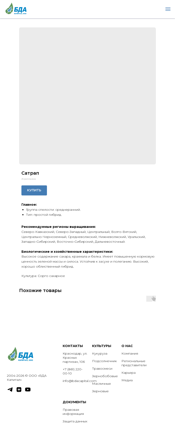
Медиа (127, 380)
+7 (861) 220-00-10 (72, 371)
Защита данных (75, 421)
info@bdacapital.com (80, 381)
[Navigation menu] (167, 9)
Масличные (101, 384)
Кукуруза (99, 353)
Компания (129, 353)
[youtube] (28, 391)
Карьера (128, 373)
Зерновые (100, 391)
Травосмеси (102, 368)
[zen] (19, 391)
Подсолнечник (104, 361)
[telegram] (10, 391)
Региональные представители (134, 363)
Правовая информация (73, 412)
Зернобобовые (105, 376)
